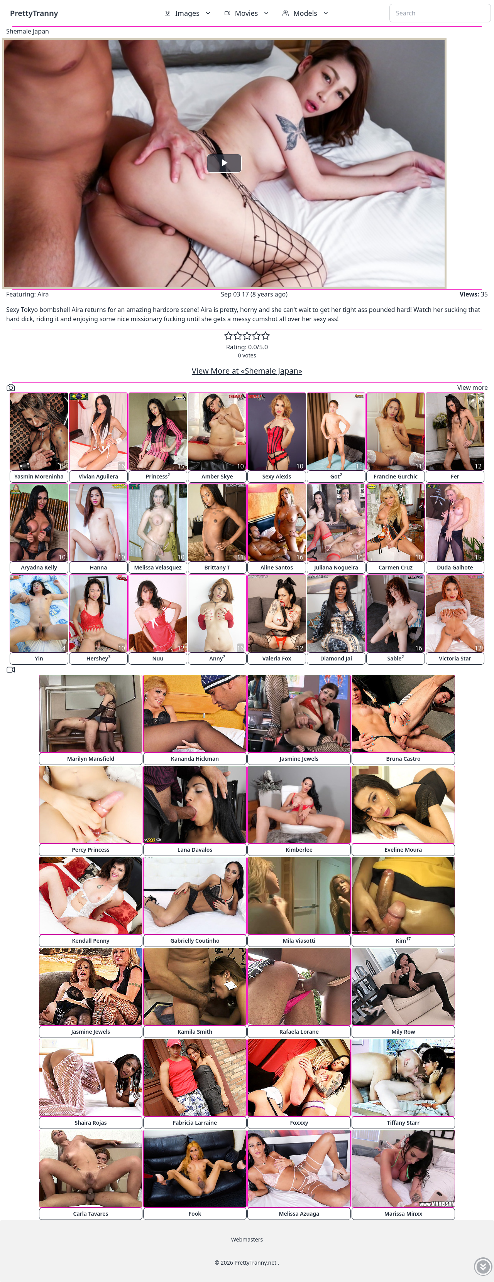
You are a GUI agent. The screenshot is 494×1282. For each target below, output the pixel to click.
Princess (158, 476)
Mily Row (403, 1031)
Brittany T (217, 567)
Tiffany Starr (403, 1122)
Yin (39, 658)
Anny (217, 658)
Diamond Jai (336, 658)
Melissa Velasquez (157, 567)
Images (188, 13)
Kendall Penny (90, 940)
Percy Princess (91, 849)
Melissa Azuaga (299, 1213)
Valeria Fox (276, 658)
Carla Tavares (90, 1213)
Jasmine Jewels (299, 758)
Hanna (98, 567)
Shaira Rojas (90, 1122)
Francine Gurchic (396, 476)
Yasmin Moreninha (38, 476)
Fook (194, 1213)
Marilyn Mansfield (91, 758)
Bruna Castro (403, 758)
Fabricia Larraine (195, 1122)
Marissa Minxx (403, 1213)
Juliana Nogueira (336, 567)
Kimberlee (299, 849)
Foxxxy (299, 1122)
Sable (395, 658)
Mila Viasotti (299, 940)
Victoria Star (455, 658)
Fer (455, 476)
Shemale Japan (27, 31)
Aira (43, 294)
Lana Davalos (195, 849)
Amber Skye (217, 476)
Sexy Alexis (276, 476)
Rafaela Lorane (299, 1031)
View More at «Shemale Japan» (247, 371)
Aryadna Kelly (39, 567)
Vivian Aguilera (98, 476)
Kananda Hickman (195, 758)
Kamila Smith (195, 1031)
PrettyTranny (34, 13)
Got (336, 476)
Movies (247, 13)
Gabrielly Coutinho (194, 940)
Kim (403, 940)
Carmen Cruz (396, 567)
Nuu (158, 658)
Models (306, 13)
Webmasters (247, 1239)
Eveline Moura (403, 849)
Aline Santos (277, 567)
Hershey (98, 658)
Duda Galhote (455, 567)
